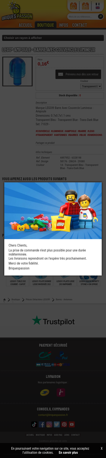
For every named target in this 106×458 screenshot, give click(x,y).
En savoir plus (68, 453)
